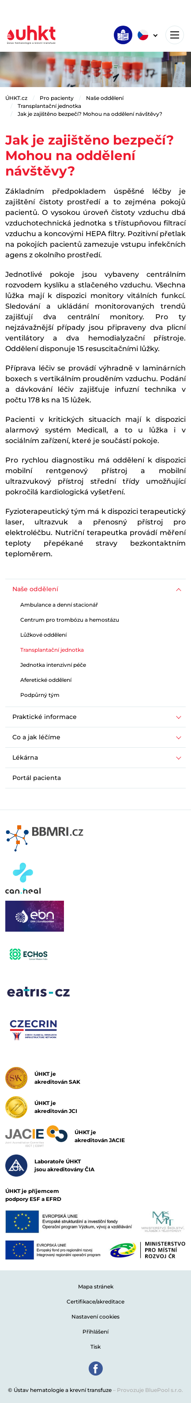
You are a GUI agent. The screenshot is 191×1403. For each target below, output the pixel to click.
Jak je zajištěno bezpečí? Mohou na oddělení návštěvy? (90, 114)
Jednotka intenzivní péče (53, 664)
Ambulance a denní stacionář (59, 604)
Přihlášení (95, 1331)
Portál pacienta (36, 778)
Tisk (95, 1346)
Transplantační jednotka (49, 106)
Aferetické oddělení (45, 680)
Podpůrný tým (40, 695)
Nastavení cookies (95, 1316)
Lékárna (25, 757)
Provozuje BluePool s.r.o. (150, 1390)
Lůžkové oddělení (43, 634)
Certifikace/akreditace (95, 1301)
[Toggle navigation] (174, 35)
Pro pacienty (57, 98)
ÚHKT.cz (16, 98)
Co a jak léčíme (36, 737)
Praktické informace (44, 717)
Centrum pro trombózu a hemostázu (69, 619)
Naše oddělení (105, 98)
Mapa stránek (95, 1286)
